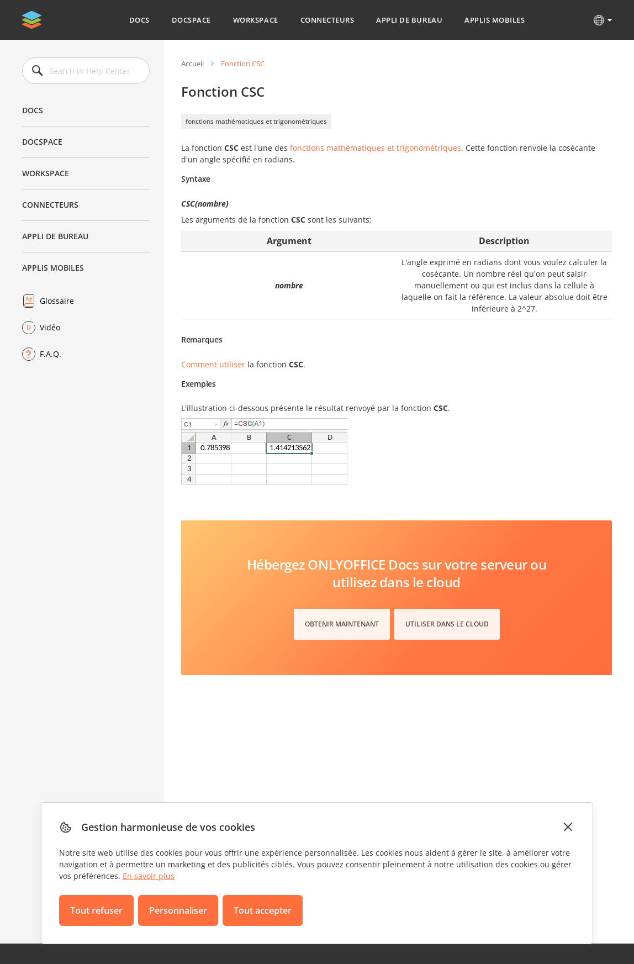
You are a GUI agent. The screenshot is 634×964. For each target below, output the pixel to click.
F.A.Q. (50, 354)
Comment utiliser (213, 364)
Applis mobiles (494, 20)
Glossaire (57, 301)
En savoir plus (149, 876)
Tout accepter (263, 910)
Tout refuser (96, 910)
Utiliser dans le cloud (447, 624)
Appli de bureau (409, 20)
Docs (139, 20)
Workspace (255, 20)
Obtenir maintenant (342, 624)
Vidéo (50, 327)
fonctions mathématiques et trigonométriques (256, 121)
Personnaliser (178, 910)
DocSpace (191, 20)
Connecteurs (327, 20)
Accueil (192, 64)
